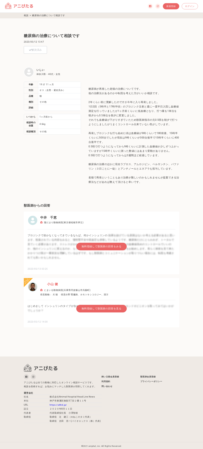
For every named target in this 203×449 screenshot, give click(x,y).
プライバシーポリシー (152, 381)
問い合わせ (107, 387)
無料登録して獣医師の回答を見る (101, 307)
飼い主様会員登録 (111, 376)
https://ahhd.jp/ (58, 403)
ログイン (187, 6)
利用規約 (106, 381)
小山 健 (45, 284)
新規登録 (163, 6)
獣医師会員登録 (148, 376)
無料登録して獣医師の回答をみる (101, 246)
